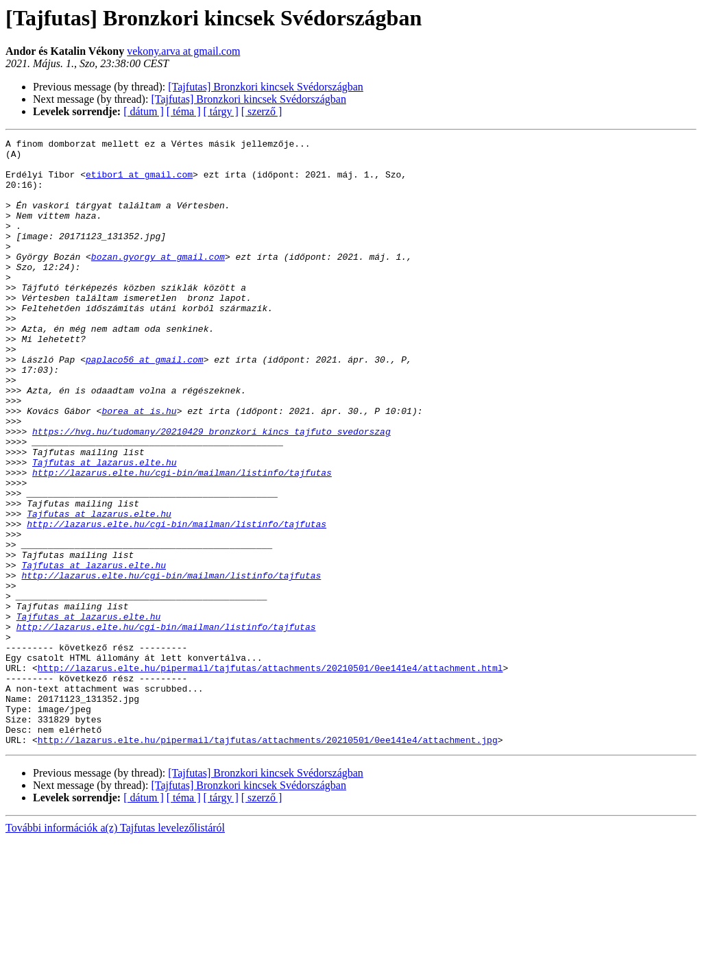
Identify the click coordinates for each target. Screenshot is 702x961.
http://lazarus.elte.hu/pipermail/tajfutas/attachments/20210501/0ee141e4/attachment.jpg (268, 861)
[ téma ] (184, 111)
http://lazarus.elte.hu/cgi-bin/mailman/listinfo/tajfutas (182, 540)
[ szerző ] (261, 111)
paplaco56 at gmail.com (145, 404)
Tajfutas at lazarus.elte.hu (104, 528)
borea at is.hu (138, 466)
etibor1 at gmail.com (139, 182)
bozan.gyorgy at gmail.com (158, 281)
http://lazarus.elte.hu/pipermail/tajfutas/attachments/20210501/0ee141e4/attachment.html (270, 774)
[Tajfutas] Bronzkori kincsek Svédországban (265, 87)
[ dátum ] (143, 111)
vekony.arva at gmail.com (183, 51)
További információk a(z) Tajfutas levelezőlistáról (115, 949)
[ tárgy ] (221, 111)
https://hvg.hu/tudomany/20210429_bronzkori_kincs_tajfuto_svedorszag (211, 491)
